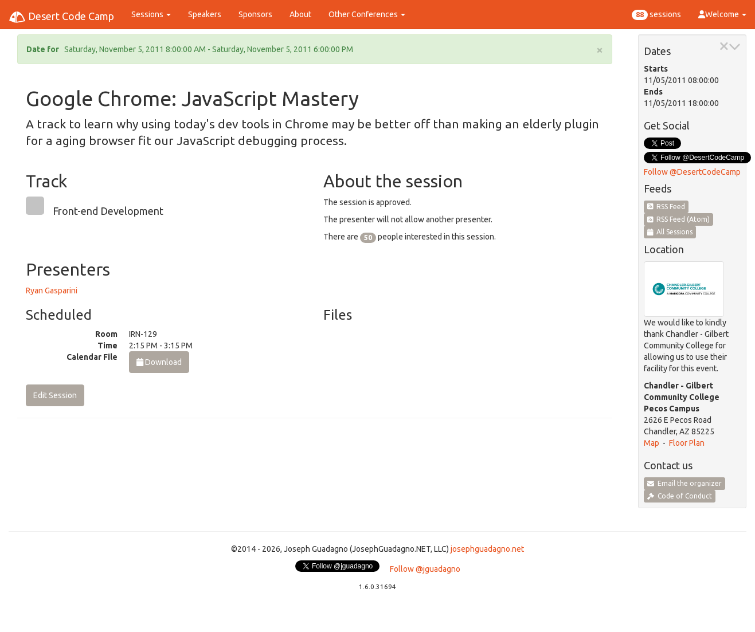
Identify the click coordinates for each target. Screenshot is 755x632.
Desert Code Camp (61, 17)
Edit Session (55, 395)
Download (159, 362)
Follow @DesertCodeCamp (692, 171)
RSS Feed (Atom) (678, 219)
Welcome (722, 14)
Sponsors (255, 14)
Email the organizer (684, 483)
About (300, 14)
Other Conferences (366, 14)
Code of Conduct (679, 496)
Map (651, 442)
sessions (656, 15)
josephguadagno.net (487, 549)
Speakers (204, 14)
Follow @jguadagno (425, 569)
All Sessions (670, 231)
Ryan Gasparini (51, 290)
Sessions (151, 14)
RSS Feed (666, 206)
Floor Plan (687, 442)
